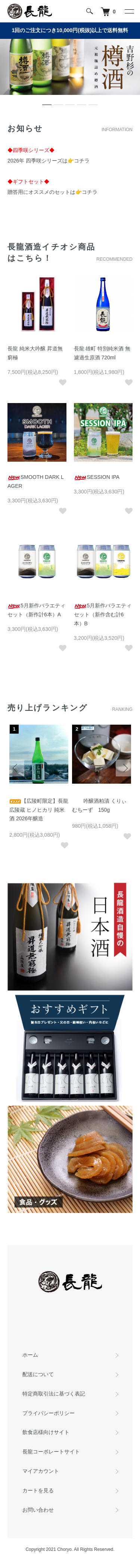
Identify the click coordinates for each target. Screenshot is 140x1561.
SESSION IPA (97, 477)
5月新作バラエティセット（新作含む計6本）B (103, 614)
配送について (38, 1374)
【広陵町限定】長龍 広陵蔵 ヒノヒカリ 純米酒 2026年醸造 (38, 810)
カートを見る (38, 1490)
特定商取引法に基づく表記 (53, 1394)
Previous (15, 768)
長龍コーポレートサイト (51, 1452)
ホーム (30, 1355)
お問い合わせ (38, 1510)
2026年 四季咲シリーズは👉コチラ (48, 161)
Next (124, 768)
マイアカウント (40, 1471)
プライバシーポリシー (48, 1413)
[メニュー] (129, 11)
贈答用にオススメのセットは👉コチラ (52, 192)
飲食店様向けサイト (45, 1432)
